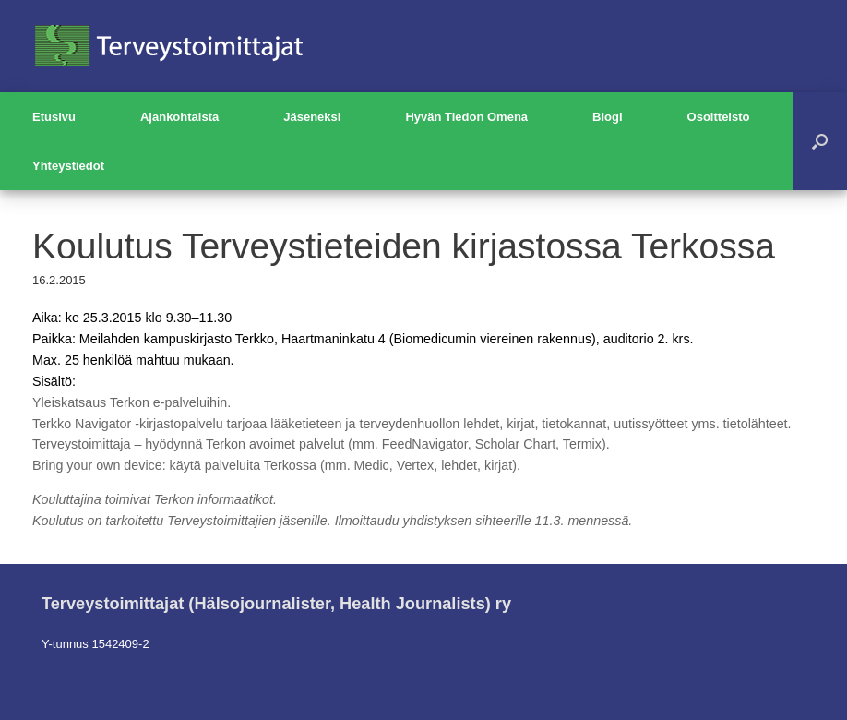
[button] (820, 141)
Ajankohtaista (179, 117)
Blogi (607, 117)
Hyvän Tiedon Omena (466, 117)
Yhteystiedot (68, 166)
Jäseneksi (311, 117)
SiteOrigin (410, 684)
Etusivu (54, 117)
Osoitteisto (718, 117)
